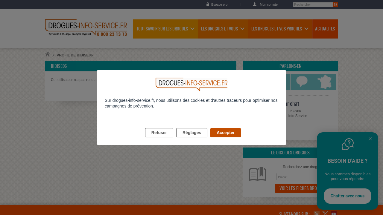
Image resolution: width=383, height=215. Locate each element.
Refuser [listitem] (159, 139)
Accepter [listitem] (226, 139)
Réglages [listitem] (192, 139)
